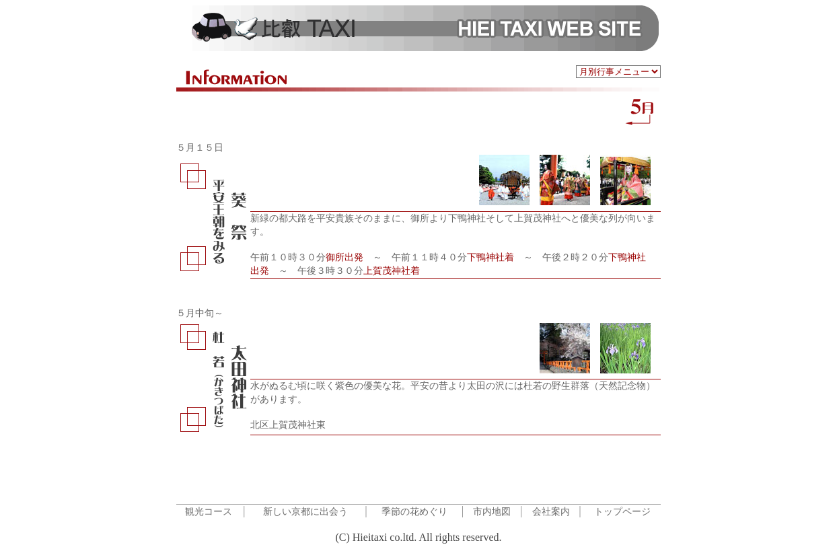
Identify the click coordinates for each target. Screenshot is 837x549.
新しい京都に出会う (305, 512)
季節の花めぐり (414, 512)
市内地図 (492, 512)
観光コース (208, 512)
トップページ (622, 512)
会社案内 (551, 512)
